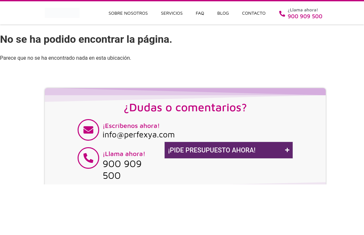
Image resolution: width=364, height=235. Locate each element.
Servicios (172, 13)
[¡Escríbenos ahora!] (88, 130)
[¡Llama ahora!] (88, 158)
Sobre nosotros (128, 13)
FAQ (200, 13)
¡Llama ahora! (123, 153)
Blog (223, 13)
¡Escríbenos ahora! (131, 125)
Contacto (254, 13)
